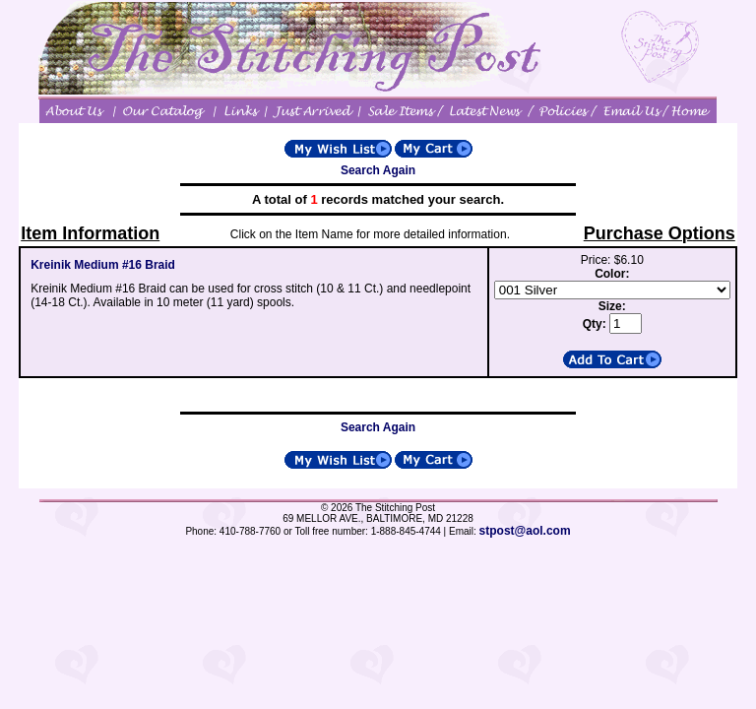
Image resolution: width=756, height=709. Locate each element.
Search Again (378, 170)
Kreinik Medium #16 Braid (103, 265)
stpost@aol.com (525, 531)
